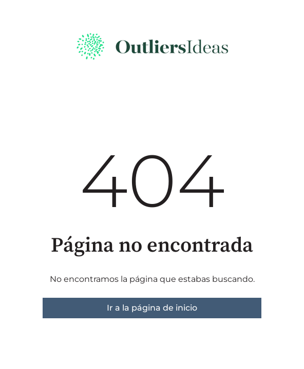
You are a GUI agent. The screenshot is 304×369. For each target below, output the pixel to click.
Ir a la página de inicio (152, 308)
